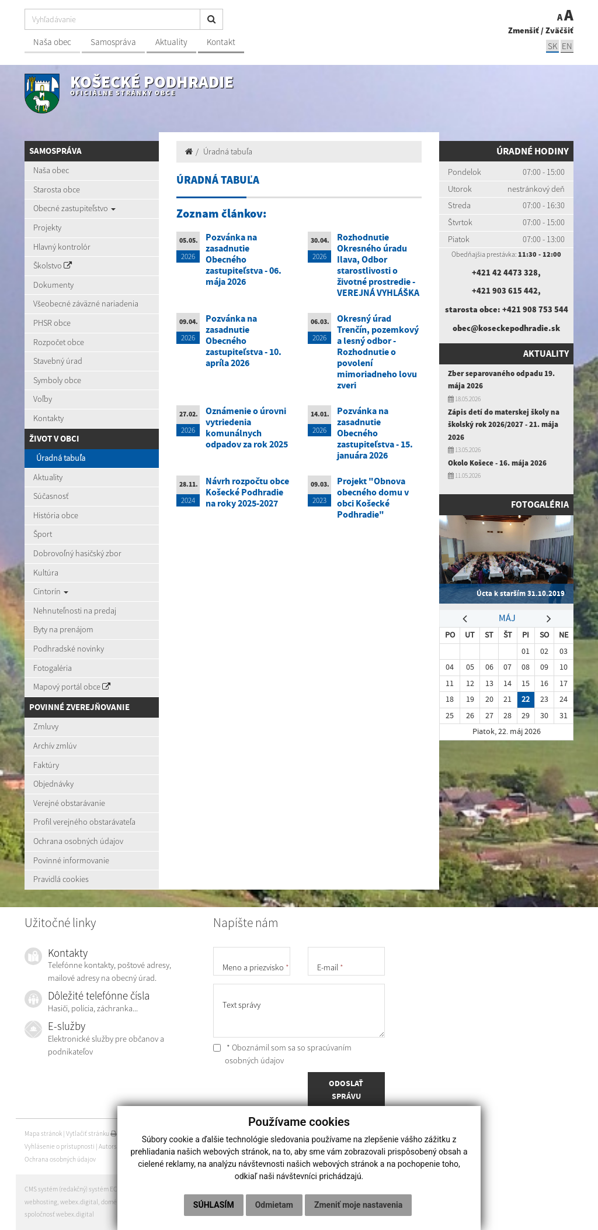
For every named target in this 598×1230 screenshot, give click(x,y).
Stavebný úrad (57, 361)
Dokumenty (53, 285)
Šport (42, 534)
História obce (55, 515)
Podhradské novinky (68, 648)
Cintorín (50, 591)
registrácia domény (153, 1202)
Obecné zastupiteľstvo (74, 208)
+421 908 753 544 (535, 309)
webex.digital (79, 1202)
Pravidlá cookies (61, 879)
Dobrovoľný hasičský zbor (77, 553)
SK (552, 45)
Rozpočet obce (58, 342)
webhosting (41, 1202)
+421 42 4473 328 (505, 272)
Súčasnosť (50, 496)
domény (112, 1202)
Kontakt (221, 41)
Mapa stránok (43, 1133)
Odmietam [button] (328, 1181)
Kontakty (48, 418)
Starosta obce (56, 189)
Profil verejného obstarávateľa (84, 821)
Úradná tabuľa (60, 458)
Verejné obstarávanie (69, 803)
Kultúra (45, 572)
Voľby (42, 399)
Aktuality (171, 41)
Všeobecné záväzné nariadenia (85, 303)
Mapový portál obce (71, 686)
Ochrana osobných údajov (78, 841)
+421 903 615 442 (505, 290)
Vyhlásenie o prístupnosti (60, 1146)
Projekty (47, 227)
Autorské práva (119, 1146)
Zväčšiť (559, 30)
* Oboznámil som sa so (282, 1054)
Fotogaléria (52, 668)
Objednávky (53, 783)
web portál (159, 1189)
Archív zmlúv (55, 745)
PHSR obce (52, 323)
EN (567, 45)
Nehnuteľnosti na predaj (74, 610)
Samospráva (113, 41)
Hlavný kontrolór (62, 247)
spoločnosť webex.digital (59, 1214)
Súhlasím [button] (268, 1181)
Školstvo (52, 265)
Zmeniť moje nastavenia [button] (297, 1205)
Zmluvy (45, 726)
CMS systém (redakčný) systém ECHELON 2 (83, 1189)
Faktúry (46, 765)
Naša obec (52, 41)
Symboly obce (57, 380)
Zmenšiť (523, 30)
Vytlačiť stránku (91, 1133)
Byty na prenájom (63, 629)
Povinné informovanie (71, 860)
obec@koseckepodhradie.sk (506, 328)
